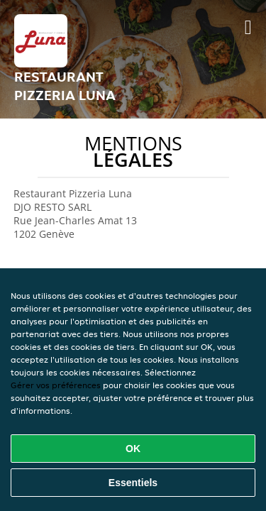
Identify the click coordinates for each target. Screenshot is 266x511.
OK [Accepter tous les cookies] (133, 448)
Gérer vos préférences (56, 385)
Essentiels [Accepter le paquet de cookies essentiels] (133, 482)
